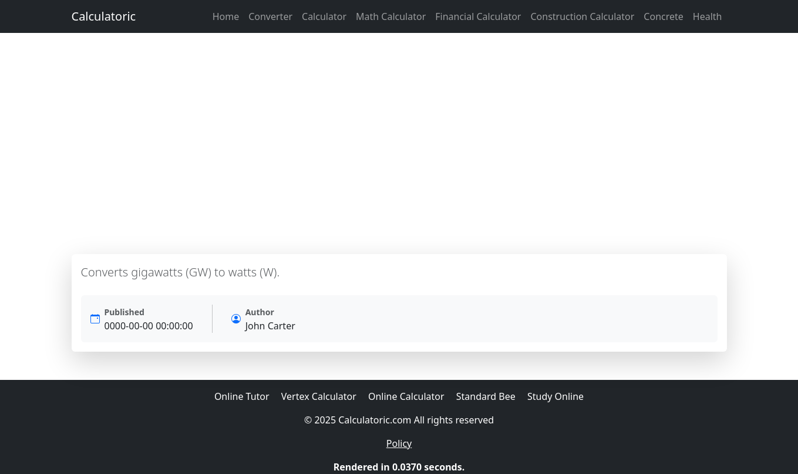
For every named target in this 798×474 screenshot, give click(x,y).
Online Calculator (406, 396)
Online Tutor (242, 396)
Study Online (555, 396)
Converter (270, 16)
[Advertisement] (399, 143)
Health (707, 16)
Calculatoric (104, 16)
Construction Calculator (582, 16)
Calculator (324, 16)
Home (226, 16)
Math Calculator (391, 16)
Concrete (663, 16)
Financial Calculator (478, 16)
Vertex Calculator (318, 396)
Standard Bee (486, 396)
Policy (399, 443)
